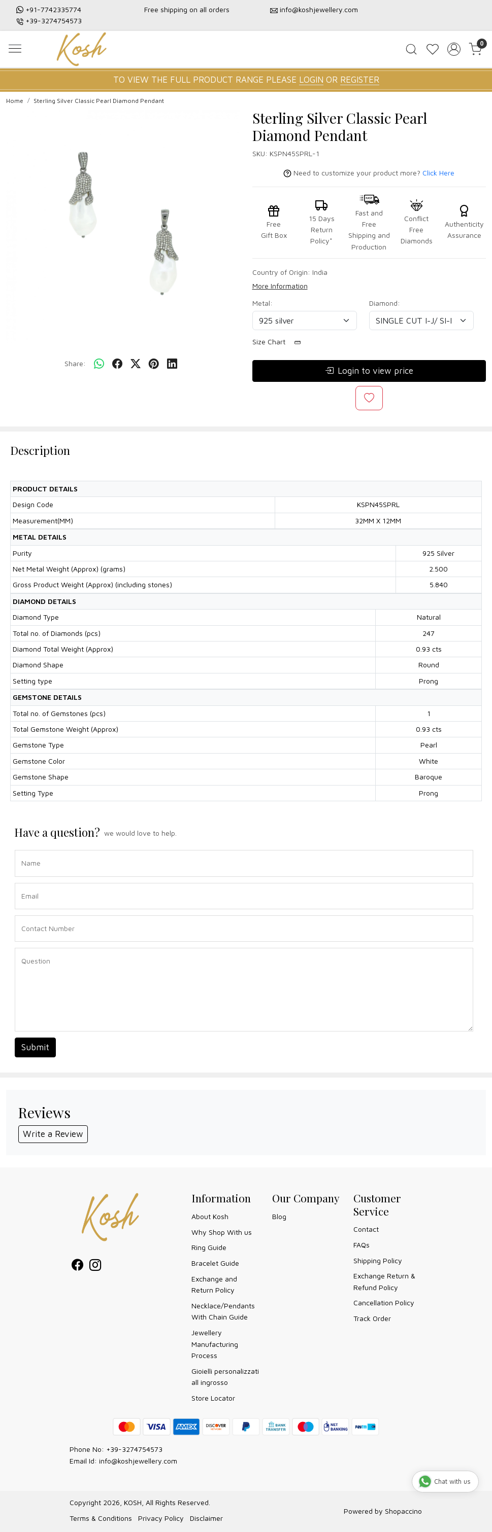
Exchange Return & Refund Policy (384, 1281)
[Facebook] (77, 1266)
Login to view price (369, 371)
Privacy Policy (161, 1518)
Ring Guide (208, 1247)
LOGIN (311, 80)
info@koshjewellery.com (319, 9)
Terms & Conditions (101, 1518)
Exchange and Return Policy (214, 1284)
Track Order (372, 1318)
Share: (75, 363)
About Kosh (209, 1216)
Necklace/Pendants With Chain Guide (223, 1311)
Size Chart (280, 341)
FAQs (361, 1244)
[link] (411, 49)
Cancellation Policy (383, 1302)
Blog (279, 1216)
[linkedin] (172, 363)
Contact (366, 1229)
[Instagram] (95, 1266)
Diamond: (384, 303)
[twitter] (135, 363)
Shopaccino (403, 1511)
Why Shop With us (221, 1232)
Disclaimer (206, 1518)
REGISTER (359, 80)
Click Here (438, 172)
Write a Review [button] (53, 1134)
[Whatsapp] (99, 363)
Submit (35, 1047)
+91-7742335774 (53, 9)
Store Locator (213, 1398)
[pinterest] (154, 363)
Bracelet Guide (215, 1263)
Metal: (262, 303)
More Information (280, 285)
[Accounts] (454, 49)
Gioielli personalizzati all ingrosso (225, 1376)
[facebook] (117, 363)
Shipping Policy (377, 1260)
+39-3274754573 (53, 20)
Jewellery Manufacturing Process (214, 1344)
